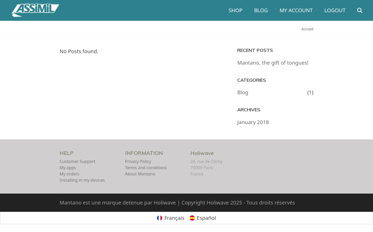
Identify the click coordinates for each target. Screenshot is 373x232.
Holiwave (202, 153)
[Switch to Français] (170, 218)
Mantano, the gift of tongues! (273, 62)
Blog (242, 92)
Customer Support (77, 161)
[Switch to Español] (203, 218)
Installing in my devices (82, 180)
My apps (68, 167)
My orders (69, 174)
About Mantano (140, 174)
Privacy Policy (138, 161)
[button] (362, 10)
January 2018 (253, 122)
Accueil (307, 28)
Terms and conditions (146, 167)
